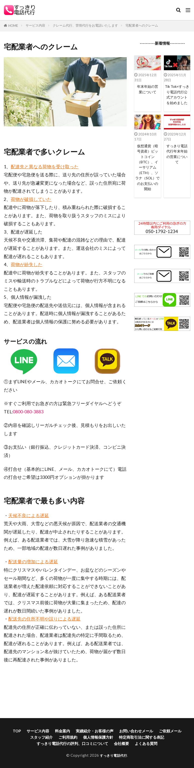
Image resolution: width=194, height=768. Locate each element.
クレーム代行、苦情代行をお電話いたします (85, 25)
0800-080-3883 (28, 411)
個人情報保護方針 (98, 737)
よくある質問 (146, 743)
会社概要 (121, 743)
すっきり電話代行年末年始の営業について (177, 162)
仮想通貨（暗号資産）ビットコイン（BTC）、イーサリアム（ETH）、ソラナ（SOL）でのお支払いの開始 (147, 176)
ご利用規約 (67, 737)
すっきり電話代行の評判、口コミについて (72, 743)
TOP (17, 731)
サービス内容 (35, 25)
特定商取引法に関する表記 (141, 737)
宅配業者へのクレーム (141, 25)
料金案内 (62, 731)
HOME (13, 26)
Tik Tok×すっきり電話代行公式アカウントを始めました (177, 98)
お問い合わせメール (136, 731)
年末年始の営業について (147, 89)
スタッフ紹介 (41, 737)
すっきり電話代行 (113, 755)
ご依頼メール (170, 731)
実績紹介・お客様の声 (94, 731)
